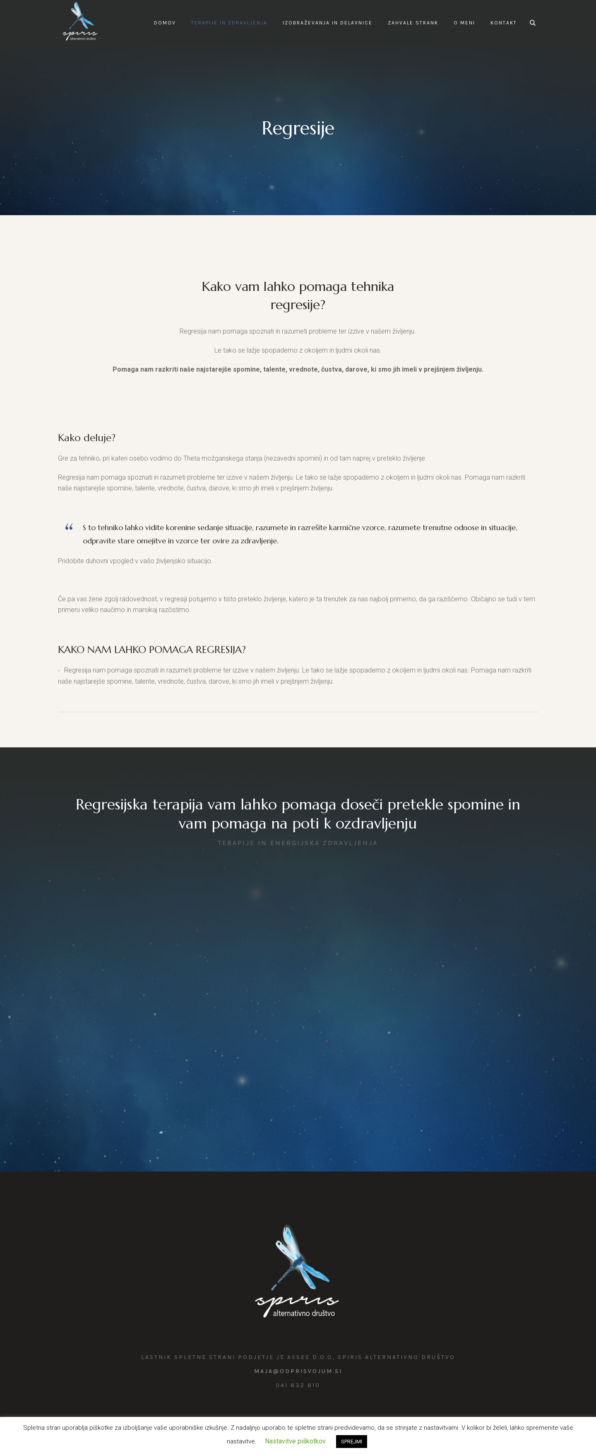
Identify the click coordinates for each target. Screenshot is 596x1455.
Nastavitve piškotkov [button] (295, 1441)
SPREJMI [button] (351, 1441)
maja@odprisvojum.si (298, 1371)
